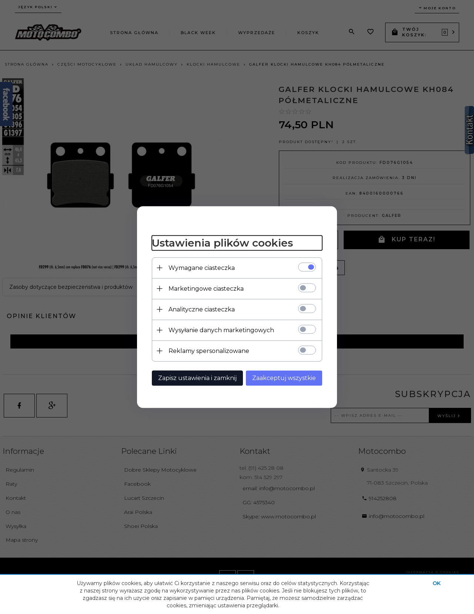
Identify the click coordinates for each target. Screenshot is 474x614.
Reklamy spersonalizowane (208, 350)
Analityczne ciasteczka (201, 309)
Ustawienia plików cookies (222, 243)
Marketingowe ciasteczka (206, 288)
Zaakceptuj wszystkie (284, 378)
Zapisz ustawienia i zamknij (197, 378)
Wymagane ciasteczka (201, 267)
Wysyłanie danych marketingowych (221, 330)
